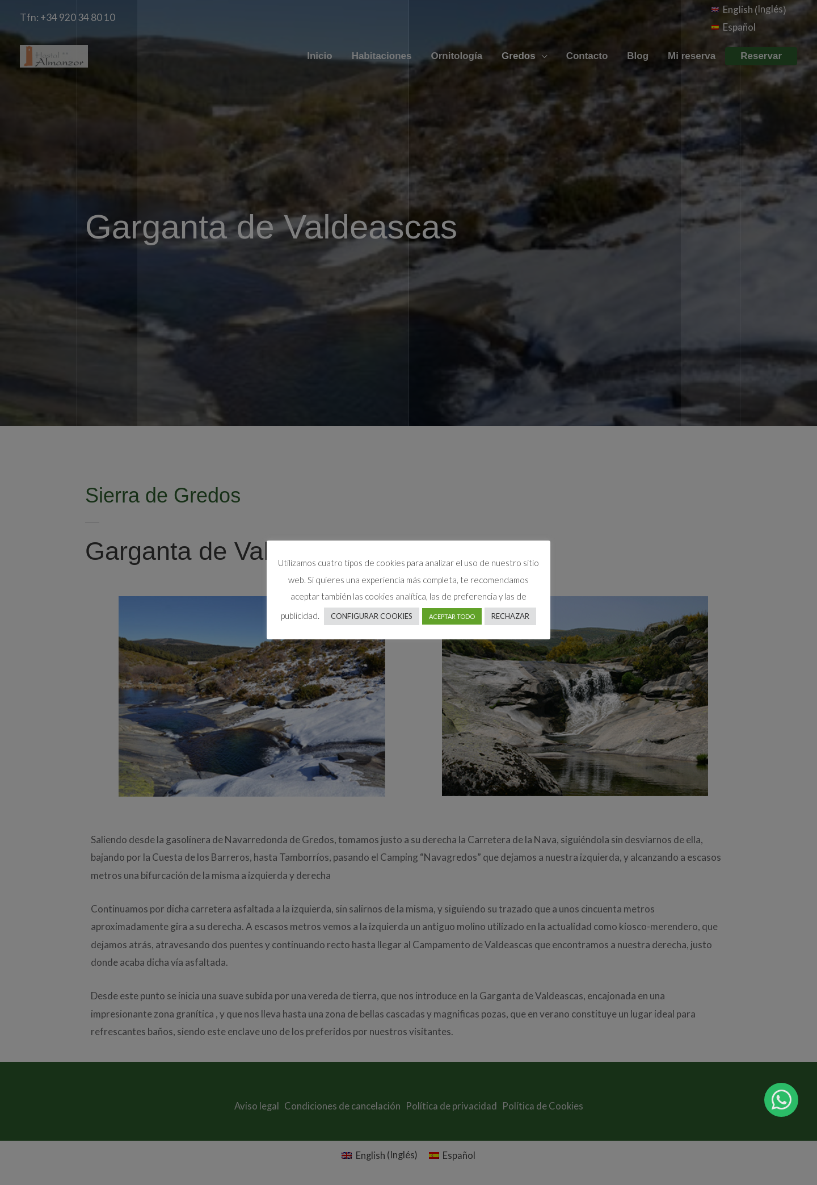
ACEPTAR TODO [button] (452, 616)
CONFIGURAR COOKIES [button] (371, 616)
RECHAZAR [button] (510, 616)
